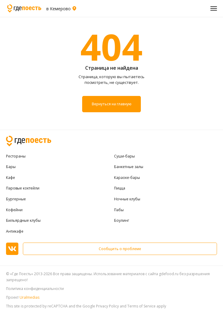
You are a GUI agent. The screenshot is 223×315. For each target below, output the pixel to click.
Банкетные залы (128, 166)
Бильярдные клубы (23, 220)
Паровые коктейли (22, 188)
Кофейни (14, 210)
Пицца (119, 188)
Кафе (10, 177)
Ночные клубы (127, 199)
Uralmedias (29, 297)
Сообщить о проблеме (120, 249)
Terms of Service (141, 306)
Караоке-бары (127, 177)
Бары (11, 166)
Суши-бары (124, 156)
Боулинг (121, 220)
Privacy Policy (107, 306)
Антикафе (14, 231)
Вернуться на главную (111, 104)
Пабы (119, 210)
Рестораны (16, 156)
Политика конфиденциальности (35, 288)
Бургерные (16, 199)
